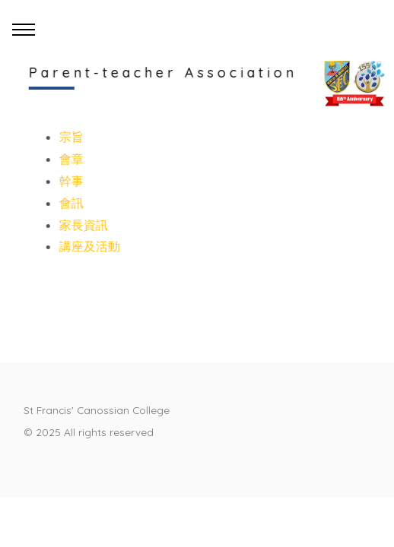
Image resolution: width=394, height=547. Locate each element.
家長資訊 (83, 224)
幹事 (71, 180)
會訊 (71, 202)
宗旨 (71, 136)
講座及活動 (89, 246)
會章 (71, 158)
